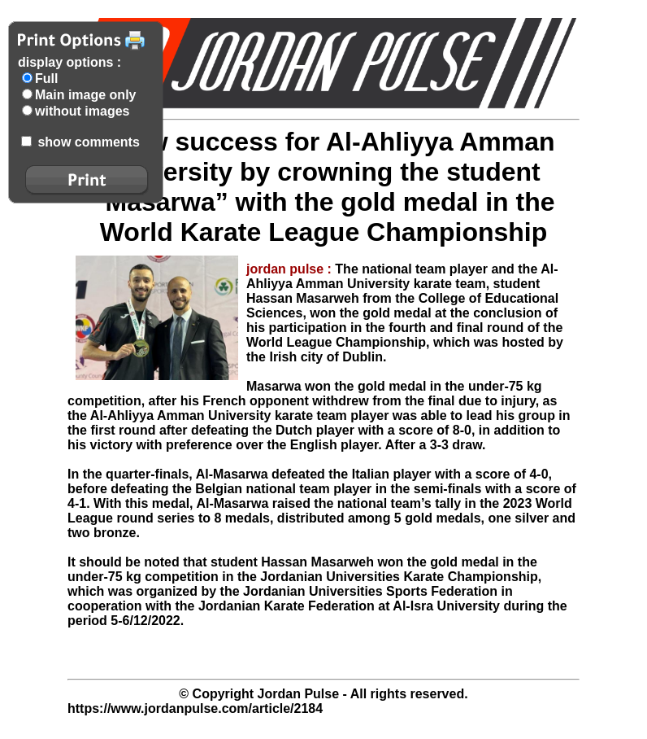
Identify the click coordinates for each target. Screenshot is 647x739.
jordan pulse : (290, 269)
